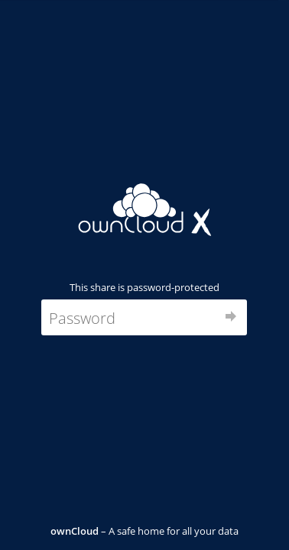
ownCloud (74, 531)
